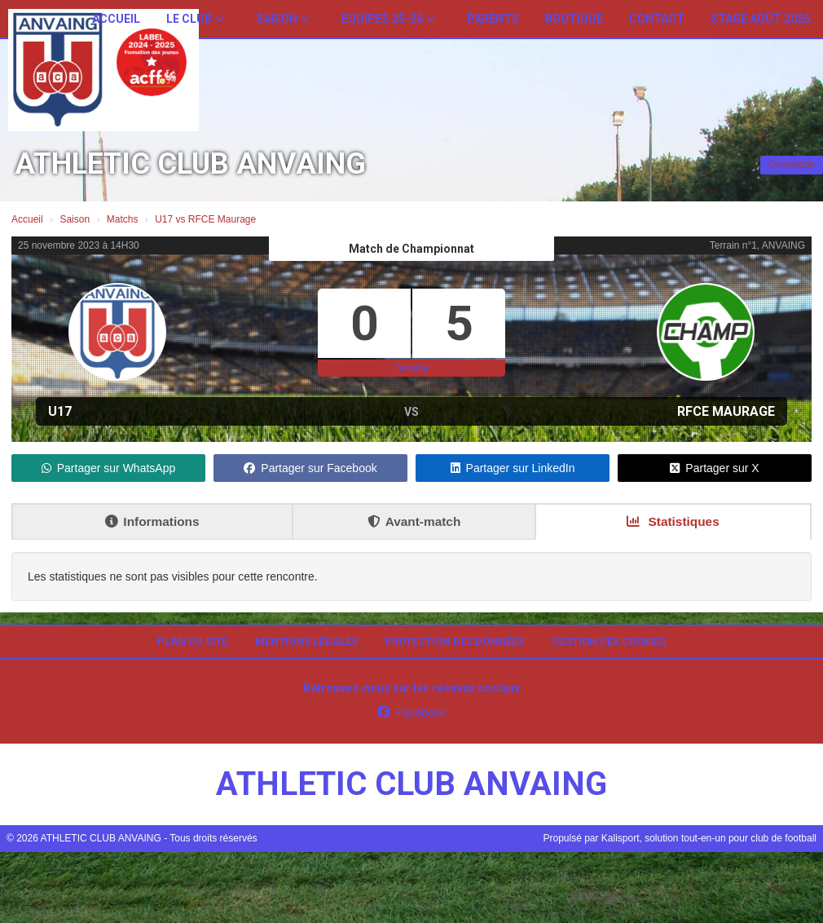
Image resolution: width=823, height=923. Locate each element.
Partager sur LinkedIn (513, 468)
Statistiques (673, 521)
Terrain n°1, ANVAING (757, 245)
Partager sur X (714, 468)
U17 (60, 411)
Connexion (791, 164)
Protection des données (454, 641)
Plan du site (192, 641)
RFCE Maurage (726, 411)
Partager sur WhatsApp (109, 468)
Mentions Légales (306, 641)
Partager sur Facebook (310, 468)
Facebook (411, 712)
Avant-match (414, 521)
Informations (152, 521)
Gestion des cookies (609, 641)
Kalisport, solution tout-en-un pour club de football (708, 838)
